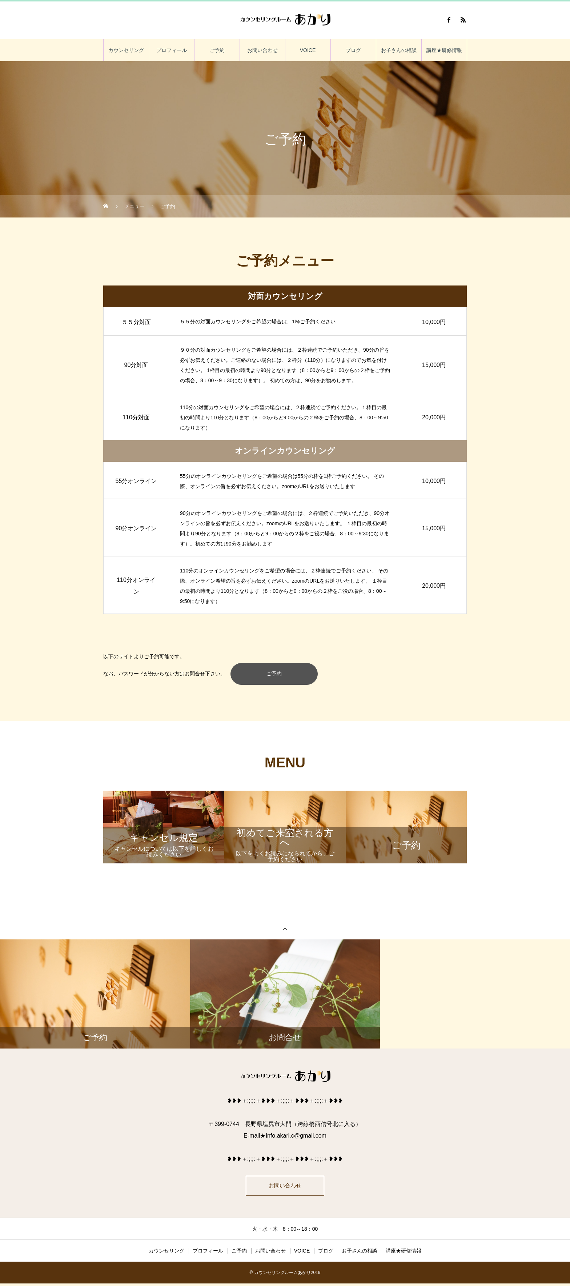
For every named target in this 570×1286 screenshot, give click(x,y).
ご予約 (217, 50)
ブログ (353, 50)
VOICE (308, 50)
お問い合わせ (262, 50)
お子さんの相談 (399, 50)
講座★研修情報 (444, 50)
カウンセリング (126, 50)
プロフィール (171, 50)
